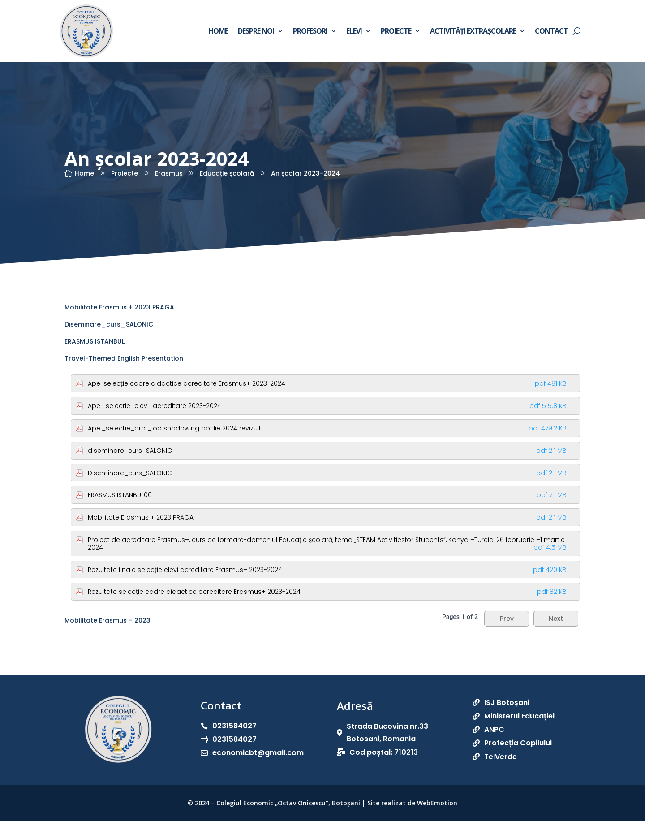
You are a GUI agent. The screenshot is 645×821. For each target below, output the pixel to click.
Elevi (354, 31)
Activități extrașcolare (473, 31)
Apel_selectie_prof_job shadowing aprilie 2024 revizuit (327, 428)
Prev (507, 618)
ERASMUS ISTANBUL (94, 341)
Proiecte (396, 31)
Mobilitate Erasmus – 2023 (107, 620)
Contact (551, 31)
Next (556, 618)
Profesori (310, 31)
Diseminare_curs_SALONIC (108, 324)
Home (218, 31)
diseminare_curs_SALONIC (327, 450)
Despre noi (256, 31)
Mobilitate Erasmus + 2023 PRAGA (119, 307)
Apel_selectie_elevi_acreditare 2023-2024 (327, 405)
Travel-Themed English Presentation (123, 358)
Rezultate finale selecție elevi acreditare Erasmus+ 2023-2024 (327, 569)
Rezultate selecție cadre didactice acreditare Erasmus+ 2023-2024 (327, 591)
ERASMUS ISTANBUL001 (327, 494)
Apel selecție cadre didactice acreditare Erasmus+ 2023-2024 (327, 383)
